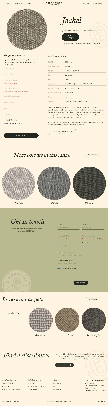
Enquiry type (85, 245)
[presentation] (16, 130)
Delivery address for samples (65, 254)
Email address (61, 235)
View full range (93, 155)
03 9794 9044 (31, 232)
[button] (6, 4)
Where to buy (86, 4)
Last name (85, 226)
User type (60, 245)
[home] (54, 3)
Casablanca (65, 15)
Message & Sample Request (65, 262)
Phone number (86, 235)
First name (60, 226)
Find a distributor (70, 37)
